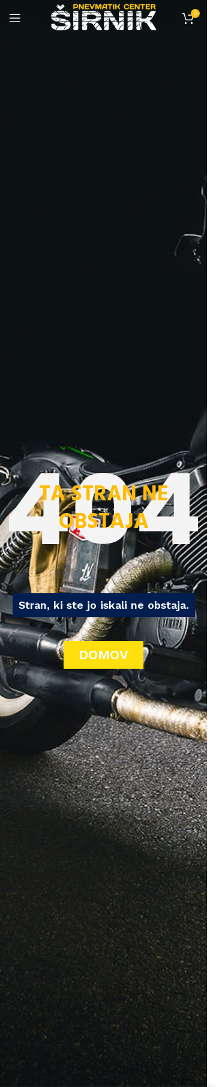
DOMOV (103, 654)
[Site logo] (104, 17)
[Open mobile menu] (15, 18)
